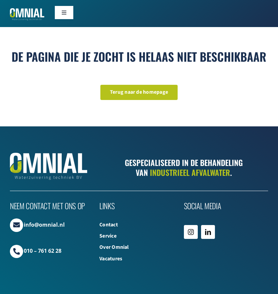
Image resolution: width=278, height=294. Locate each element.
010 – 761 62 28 (42, 250)
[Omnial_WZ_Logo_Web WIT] (27, 11)
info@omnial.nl (44, 224)
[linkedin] (208, 232)
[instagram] (191, 232)
